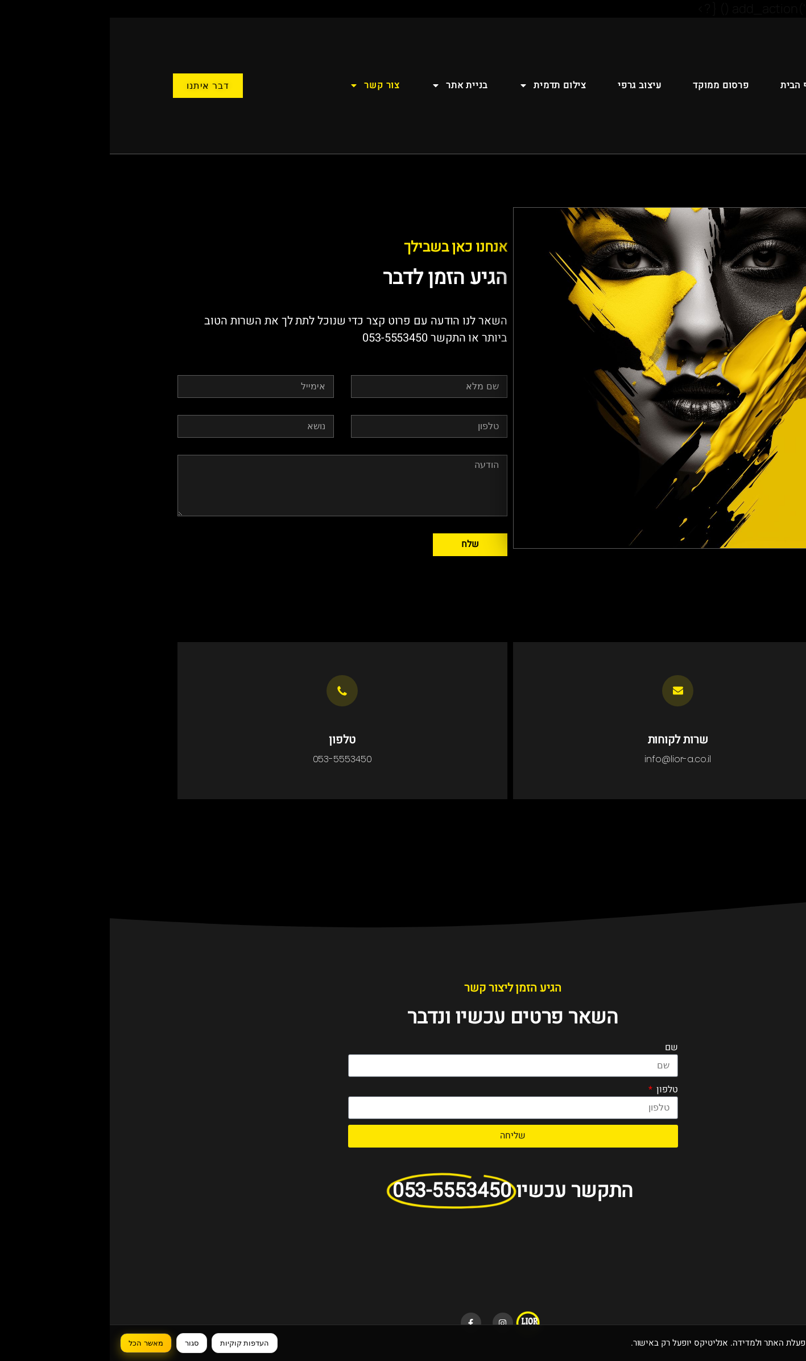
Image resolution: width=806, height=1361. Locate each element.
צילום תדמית (443, 85)
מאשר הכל (36, 1343)
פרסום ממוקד (611, 85)
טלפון (556, 1089)
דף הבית (688, 85)
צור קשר (264, 85)
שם (561, 1047)
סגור (82, 1343)
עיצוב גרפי (530, 85)
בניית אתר (349, 85)
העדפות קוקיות (135, 1343)
